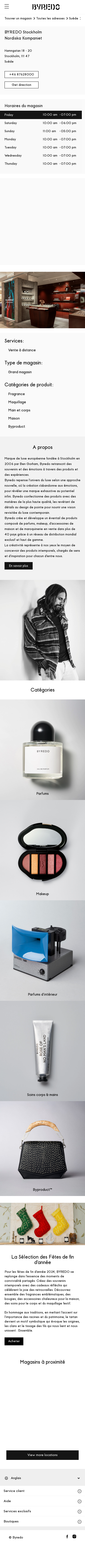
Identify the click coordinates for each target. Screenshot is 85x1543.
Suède (73, 18)
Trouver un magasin (18, 18)
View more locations (42, 1455)
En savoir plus (18, 566)
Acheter (14, 1341)
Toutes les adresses (50, 18)
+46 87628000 (21, 74)
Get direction (21, 85)
